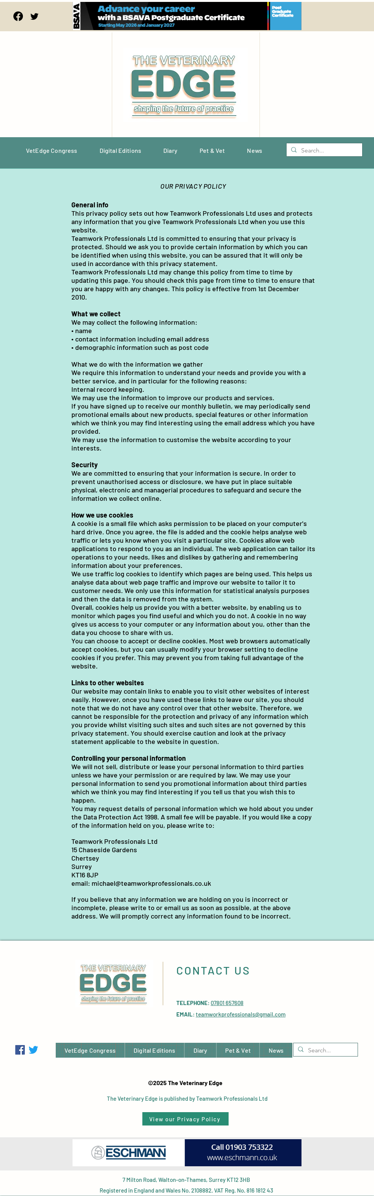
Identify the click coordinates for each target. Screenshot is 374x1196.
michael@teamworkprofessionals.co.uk (151, 883)
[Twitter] (34, 16)
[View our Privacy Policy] (185, 1118)
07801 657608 (227, 1002)
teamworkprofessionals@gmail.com (240, 1014)
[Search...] (323, 150)
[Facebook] (18, 16)
